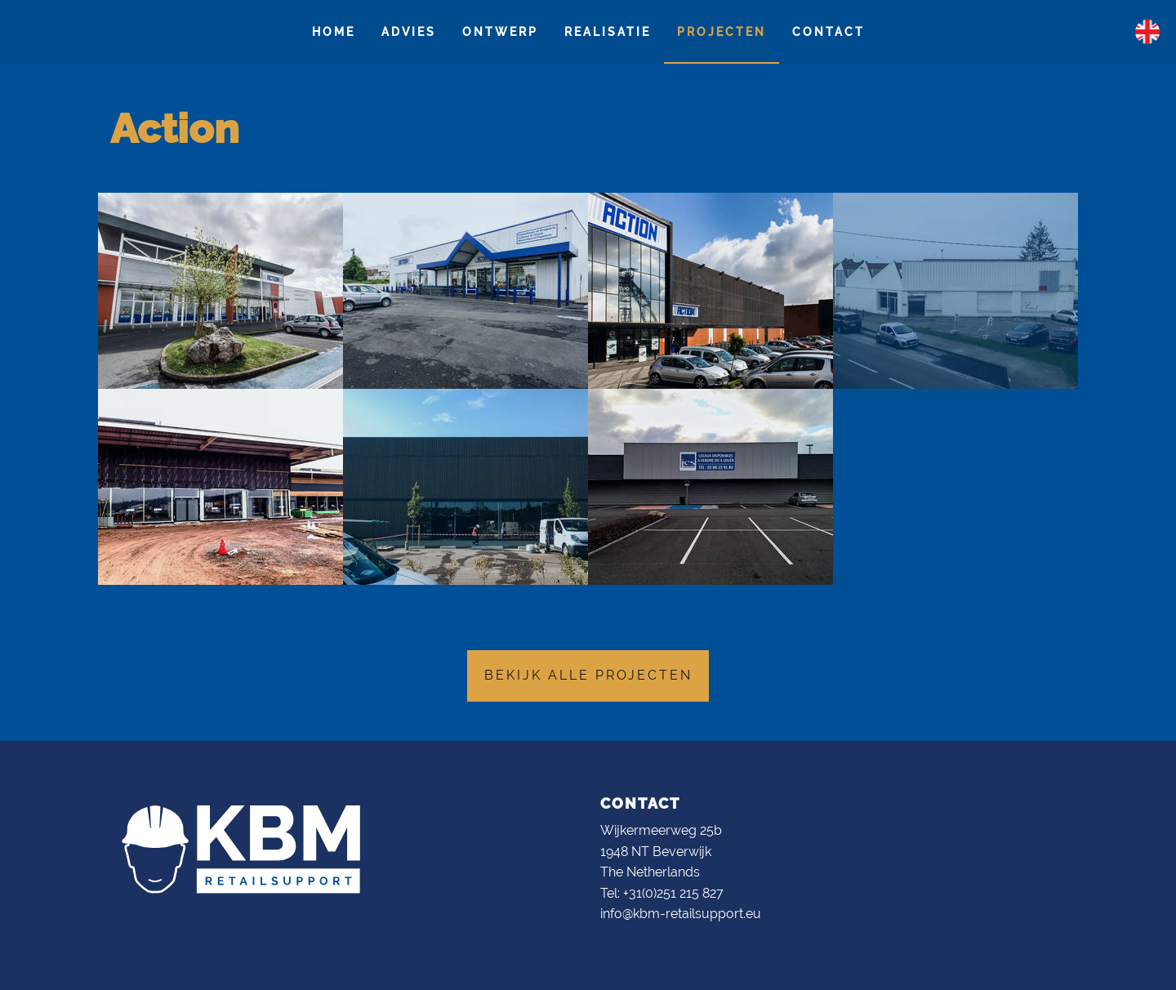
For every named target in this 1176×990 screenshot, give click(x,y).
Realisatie (607, 31)
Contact (828, 31)
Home (333, 31)
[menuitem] (333, 32)
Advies (408, 31)
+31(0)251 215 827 (673, 893)
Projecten (721, 31)
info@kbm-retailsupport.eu (680, 913)
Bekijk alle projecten (588, 675)
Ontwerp (500, 31)
